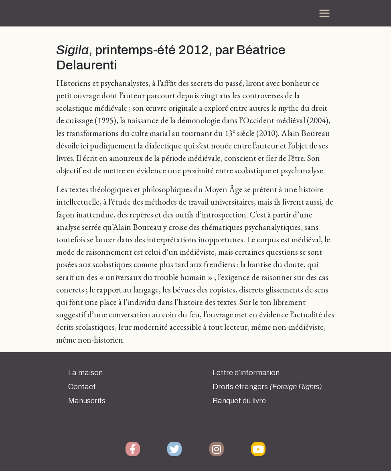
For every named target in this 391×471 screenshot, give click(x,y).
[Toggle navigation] (324, 13)
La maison (85, 373)
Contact (82, 387)
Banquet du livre (239, 401)
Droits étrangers (267, 387)
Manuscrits (86, 401)
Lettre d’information (246, 373)
